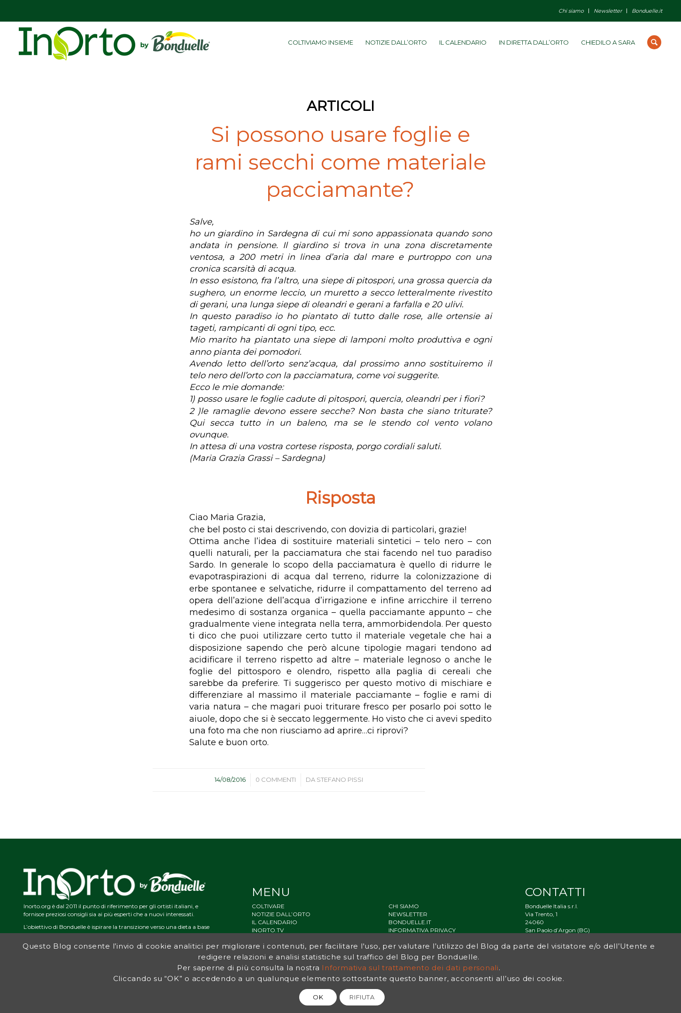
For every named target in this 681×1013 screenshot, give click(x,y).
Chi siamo (571, 11)
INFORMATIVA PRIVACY (422, 930)
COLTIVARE (268, 906)
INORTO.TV (268, 930)
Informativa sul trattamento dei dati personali (410, 967)
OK (318, 997)
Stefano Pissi (340, 779)
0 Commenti (275, 779)
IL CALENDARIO (274, 922)
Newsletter (608, 11)
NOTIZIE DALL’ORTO (281, 914)
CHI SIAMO (403, 906)
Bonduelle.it (647, 11)
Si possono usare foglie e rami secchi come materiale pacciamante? (340, 161)
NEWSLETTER (407, 914)
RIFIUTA (362, 997)
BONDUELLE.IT (409, 922)
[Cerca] (654, 42)
